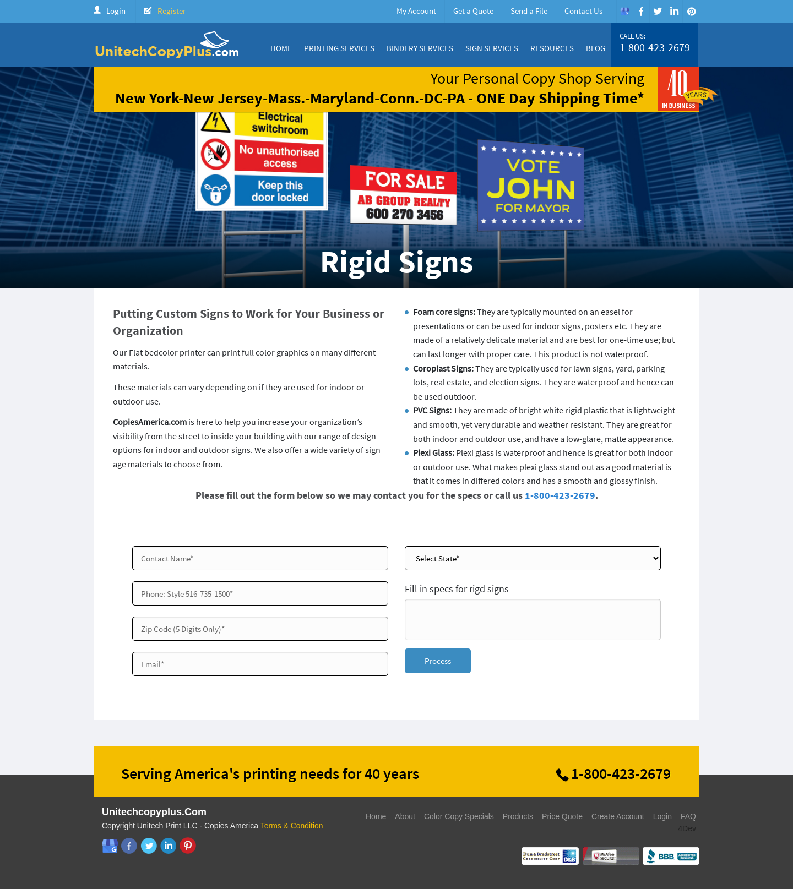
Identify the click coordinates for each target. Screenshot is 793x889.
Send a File (528, 11)
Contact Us (583, 11)
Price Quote (562, 816)
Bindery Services (420, 48)
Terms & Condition (291, 825)
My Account (416, 11)
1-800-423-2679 (655, 47)
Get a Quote (473, 11)
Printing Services (339, 48)
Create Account (617, 816)
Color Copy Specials (459, 816)
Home (281, 48)
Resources (552, 48)
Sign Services (491, 48)
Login (116, 11)
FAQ (688, 816)
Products (518, 816)
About (405, 816)
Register (171, 11)
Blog (595, 48)
